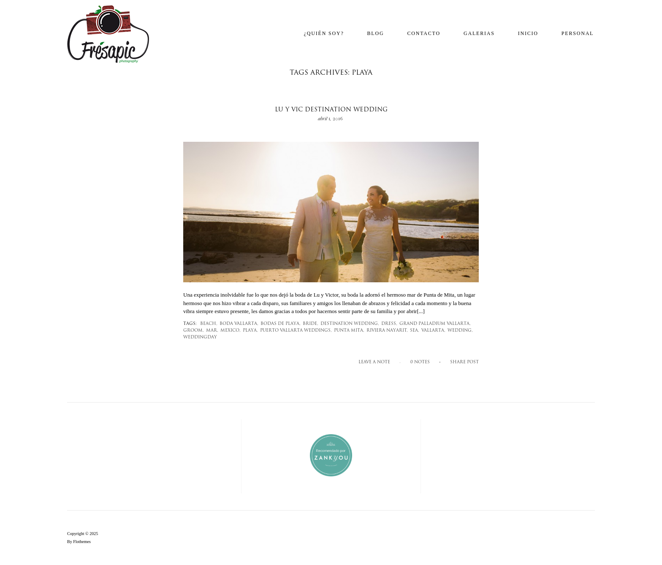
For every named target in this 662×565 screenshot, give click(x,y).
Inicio (528, 33)
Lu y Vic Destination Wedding (331, 110)
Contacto (423, 33)
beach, (208, 324)
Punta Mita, (349, 330)
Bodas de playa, (280, 324)
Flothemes (82, 541)
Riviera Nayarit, (387, 330)
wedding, (460, 330)
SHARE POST (464, 362)
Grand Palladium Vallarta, (435, 324)
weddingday (200, 337)
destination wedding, (349, 324)
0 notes (420, 362)
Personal (578, 33)
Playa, (250, 330)
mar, (212, 330)
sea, (414, 330)
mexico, (230, 330)
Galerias (479, 33)
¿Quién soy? (324, 33)
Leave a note (374, 362)
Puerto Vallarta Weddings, (296, 330)
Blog (375, 33)
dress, (389, 324)
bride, (310, 324)
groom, (193, 330)
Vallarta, (433, 330)
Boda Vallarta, (239, 324)
